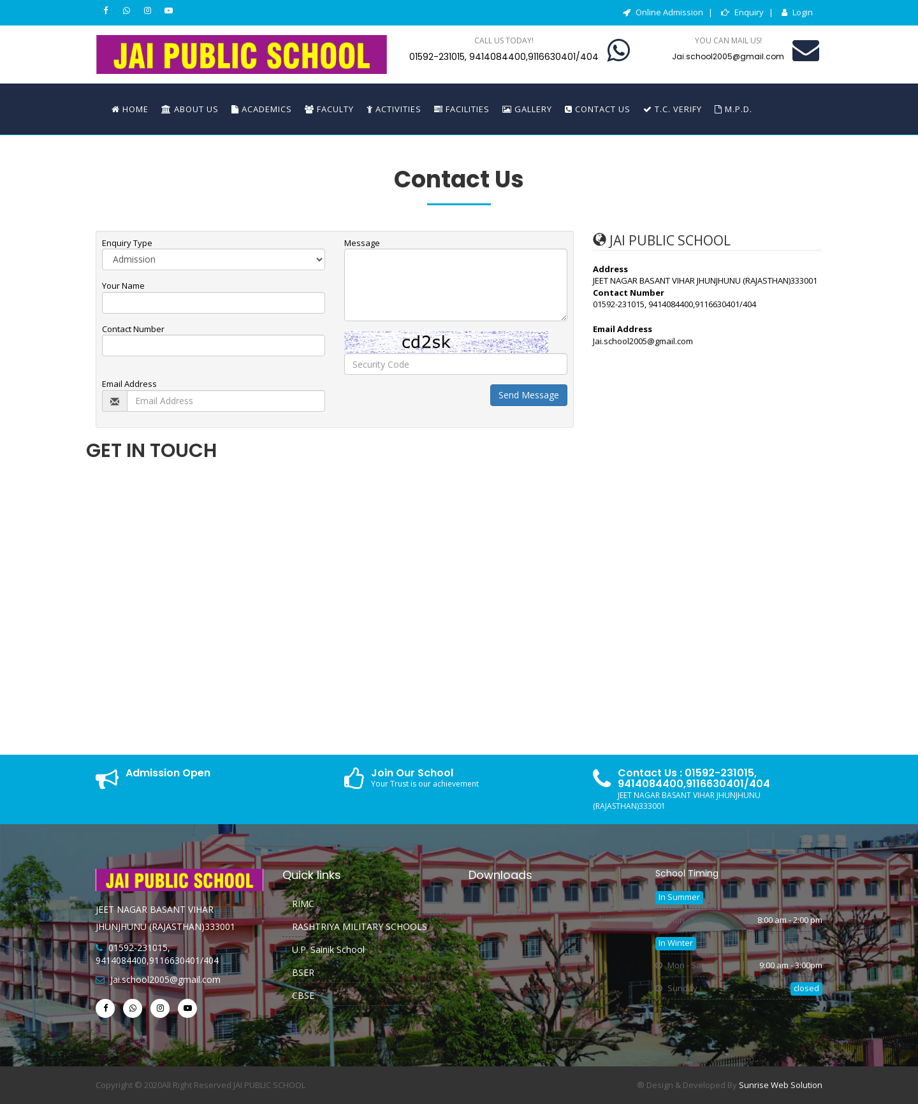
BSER (303, 972)
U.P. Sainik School (328, 949)
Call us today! (504, 40)
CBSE (303, 995)
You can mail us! (728, 40)
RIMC (303, 903)
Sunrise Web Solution (780, 1085)
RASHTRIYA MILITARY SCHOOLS (359, 926)
